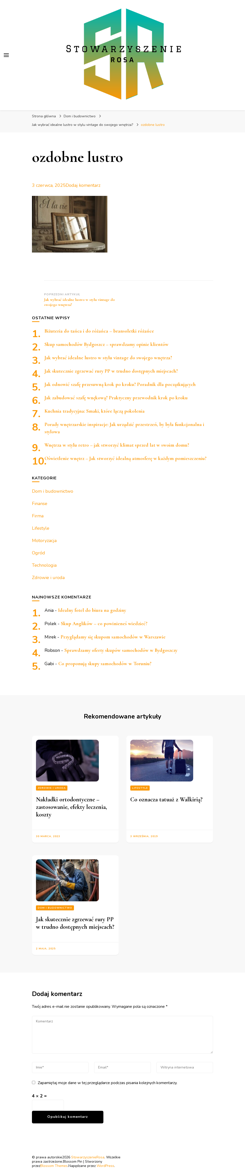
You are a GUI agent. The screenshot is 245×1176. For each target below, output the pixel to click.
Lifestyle (40, 528)
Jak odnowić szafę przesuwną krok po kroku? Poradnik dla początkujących (120, 384)
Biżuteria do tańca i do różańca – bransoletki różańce (99, 331)
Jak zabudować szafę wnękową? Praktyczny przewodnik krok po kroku (116, 398)
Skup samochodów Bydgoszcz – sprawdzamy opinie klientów (107, 344)
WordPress (105, 1165)
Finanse (39, 504)
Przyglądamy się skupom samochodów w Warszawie (113, 637)
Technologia (44, 565)
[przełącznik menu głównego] (6, 55)
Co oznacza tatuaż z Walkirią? (166, 799)
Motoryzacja (44, 541)
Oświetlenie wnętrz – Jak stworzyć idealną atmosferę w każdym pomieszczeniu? (126, 458)
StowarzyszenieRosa (87, 1157)
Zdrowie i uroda (48, 578)
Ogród (38, 553)
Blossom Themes (54, 1165)
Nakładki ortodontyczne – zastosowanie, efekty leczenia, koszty (71, 807)
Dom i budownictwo (80, 116)
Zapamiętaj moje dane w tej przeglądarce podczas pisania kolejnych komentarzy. (107, 1083)
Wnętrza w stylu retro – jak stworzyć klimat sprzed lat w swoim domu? (117, 445)
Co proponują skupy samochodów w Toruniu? (104, 664)
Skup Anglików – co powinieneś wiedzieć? (104, 624)
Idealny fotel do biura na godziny (92, 610)
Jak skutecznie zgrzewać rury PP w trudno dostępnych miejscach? (111, 371)
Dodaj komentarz (83, 185)
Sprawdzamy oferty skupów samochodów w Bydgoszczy (120, 650)
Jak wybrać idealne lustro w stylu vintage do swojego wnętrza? (108, 358)
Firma (38, 516)
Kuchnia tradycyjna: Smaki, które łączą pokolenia (95, 411)
